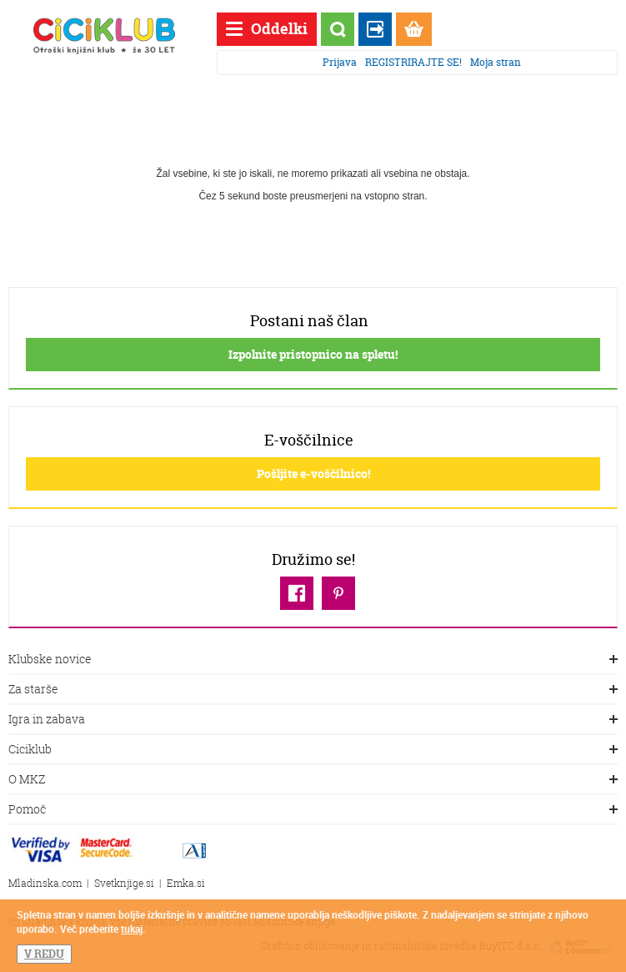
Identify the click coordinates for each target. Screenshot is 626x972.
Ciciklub (313, 750)
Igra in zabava (313, 720)
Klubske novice (313, 660)
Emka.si (186, 883)
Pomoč (313, 810)
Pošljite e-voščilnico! (313, 473)
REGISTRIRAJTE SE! (413, 62)
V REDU (44, 953)
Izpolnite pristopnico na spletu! (313, 354)
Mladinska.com (45, 883)
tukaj (132, 928)
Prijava (340, 62)
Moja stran (495, 62)
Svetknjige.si (124, 883)
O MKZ (313, 780)
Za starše (313, 690)
